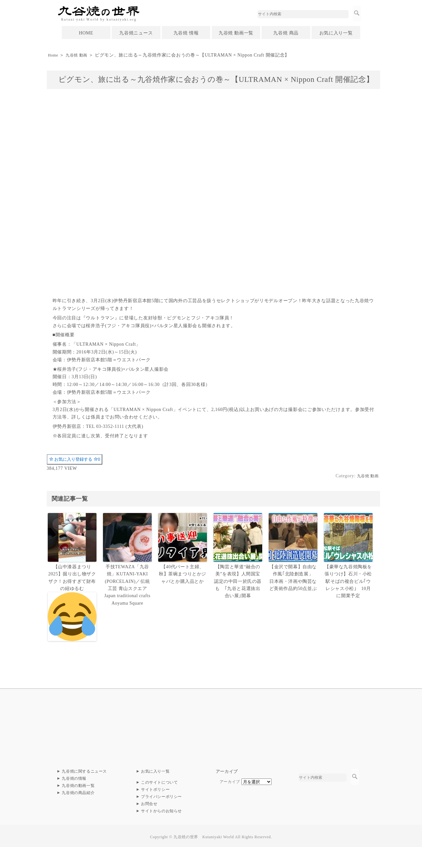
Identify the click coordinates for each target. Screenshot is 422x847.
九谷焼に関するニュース (84, 769)
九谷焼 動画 (80, 55)
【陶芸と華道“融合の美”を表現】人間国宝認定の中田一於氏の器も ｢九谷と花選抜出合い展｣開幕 (238, 580)
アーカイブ (230, 779)
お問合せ (149, 802)
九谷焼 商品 (286, 33)
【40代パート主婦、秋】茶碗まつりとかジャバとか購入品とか (182, 573)
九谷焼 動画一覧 (236, 33)
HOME (86, 33)
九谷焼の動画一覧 (78, 783)
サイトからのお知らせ (161, 809)
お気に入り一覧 (336, 33)
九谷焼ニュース (136, 33)
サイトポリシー (155, 787)
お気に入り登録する (74, 459)
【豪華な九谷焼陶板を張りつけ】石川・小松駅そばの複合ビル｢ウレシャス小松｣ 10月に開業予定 (348, 580)
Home (54, 55)
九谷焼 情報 (186, 33)
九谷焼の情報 (74, 776)
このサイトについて (159, 780)
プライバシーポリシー (161, 794)
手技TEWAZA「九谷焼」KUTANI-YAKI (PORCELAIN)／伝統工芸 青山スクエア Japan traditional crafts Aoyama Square (127, 583)
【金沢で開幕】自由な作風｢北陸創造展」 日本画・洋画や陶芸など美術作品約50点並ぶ (293, 576)
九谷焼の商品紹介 (78, 791)
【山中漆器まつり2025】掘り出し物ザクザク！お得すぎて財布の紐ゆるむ (72, 601)
